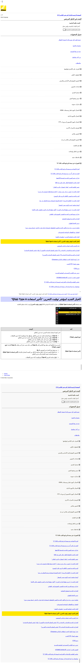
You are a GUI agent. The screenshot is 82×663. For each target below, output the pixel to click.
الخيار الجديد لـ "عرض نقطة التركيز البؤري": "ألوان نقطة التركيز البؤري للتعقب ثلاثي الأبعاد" (55, 210)
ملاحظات (78, 63)
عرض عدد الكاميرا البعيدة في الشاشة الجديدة (67, 273)
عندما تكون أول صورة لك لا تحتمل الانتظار (70, 40)
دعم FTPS (76, 268)
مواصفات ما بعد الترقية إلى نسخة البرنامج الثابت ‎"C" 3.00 (64, 286)
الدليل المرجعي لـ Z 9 (72, 294)
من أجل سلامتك (76, 57)
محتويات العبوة (77, 45)
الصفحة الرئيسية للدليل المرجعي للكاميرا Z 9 (68, 387)
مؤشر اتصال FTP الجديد (73, 264)
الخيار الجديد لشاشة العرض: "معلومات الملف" (67, 237)
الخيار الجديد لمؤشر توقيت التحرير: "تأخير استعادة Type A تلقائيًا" (62, 241)
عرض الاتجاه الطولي (74, 223)
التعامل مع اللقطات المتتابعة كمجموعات (68, 232)
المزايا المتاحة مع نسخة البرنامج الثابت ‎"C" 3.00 (66, 169)
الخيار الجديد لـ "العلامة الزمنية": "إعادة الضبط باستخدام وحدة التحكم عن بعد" (59, 201)
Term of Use (7, 375)
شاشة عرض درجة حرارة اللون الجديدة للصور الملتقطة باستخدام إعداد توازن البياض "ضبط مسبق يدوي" (52, 228)
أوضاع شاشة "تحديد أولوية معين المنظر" (68, 205)
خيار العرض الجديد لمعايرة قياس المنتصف (68, 246)
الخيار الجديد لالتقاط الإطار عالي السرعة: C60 (67, 182)
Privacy (5, 373)
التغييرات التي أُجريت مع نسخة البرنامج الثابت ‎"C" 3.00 (65, 173)
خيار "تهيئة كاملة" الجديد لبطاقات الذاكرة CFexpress (65, 259)
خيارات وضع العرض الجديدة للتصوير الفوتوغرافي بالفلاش (64, 214)
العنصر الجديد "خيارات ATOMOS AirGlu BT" (67, 277)
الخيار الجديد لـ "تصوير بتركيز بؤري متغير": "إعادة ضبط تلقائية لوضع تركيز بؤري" (58, 192)
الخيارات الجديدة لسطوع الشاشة (70, 219)
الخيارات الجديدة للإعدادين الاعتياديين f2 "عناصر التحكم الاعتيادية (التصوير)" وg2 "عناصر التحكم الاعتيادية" (51, 250)
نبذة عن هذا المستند (75, 51)
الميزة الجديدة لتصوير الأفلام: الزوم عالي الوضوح (66, 196)
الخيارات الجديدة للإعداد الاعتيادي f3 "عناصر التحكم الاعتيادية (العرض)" (60, 255)
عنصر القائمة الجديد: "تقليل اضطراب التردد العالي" (66, 187)
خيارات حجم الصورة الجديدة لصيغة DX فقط (67, 178)
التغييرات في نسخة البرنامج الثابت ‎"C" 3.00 (57, 294)
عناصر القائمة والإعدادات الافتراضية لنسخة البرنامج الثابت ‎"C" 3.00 (61, 282)
